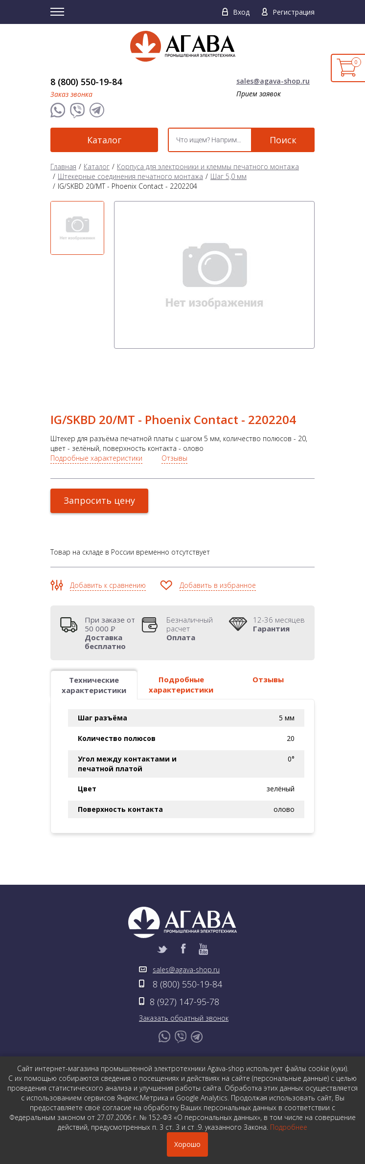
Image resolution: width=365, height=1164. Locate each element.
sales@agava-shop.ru (273, 81)
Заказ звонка (71, 94)
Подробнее (288, 1127)
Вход (241, 12)
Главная (63, 166)
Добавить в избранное (218, 585)
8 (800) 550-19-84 (86, 82)
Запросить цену (99, 500)
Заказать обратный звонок (183, 1018)
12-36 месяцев (279, 624)
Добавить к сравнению (108, 585)
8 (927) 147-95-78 (184, 1001)
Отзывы (174, 458)
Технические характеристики (94, 685)
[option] (77, 228)
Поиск (283, 140)
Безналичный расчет (195, 628)
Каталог (104, 140)
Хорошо (187, 1144)
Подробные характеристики (96, 458)
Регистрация (294, 12)
